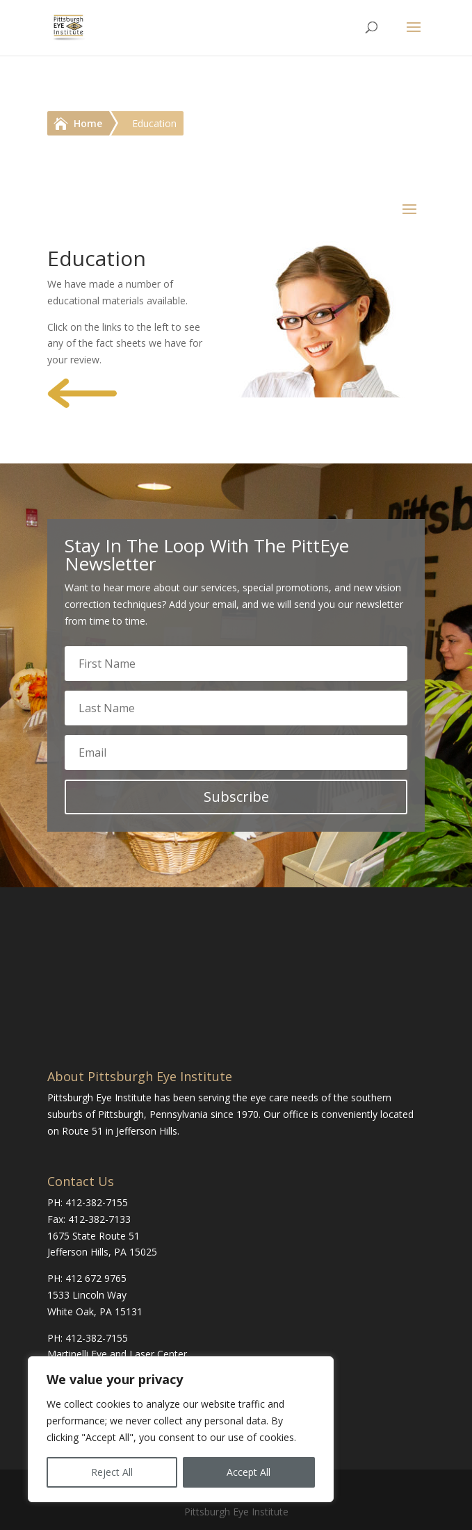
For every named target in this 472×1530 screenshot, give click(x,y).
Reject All (112, 1472)
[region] (181, 1429)
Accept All (248, 1472)
